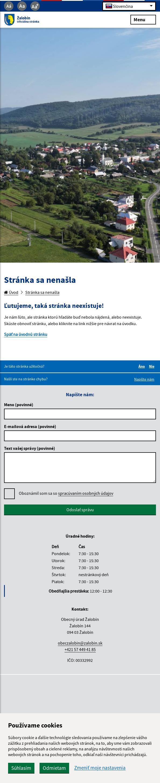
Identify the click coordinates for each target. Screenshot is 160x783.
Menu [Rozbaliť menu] (143, 19)
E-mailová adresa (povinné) (30, 426)
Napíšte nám (144, 379)
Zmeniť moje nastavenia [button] (100, 767)
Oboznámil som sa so (66, 493)
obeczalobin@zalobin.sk (80, 643)
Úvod (11, 292)
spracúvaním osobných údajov (85, 493)
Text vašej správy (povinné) (29, 448)
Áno (142, 366)
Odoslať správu (80, 509)
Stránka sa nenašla (42, 292)
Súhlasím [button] (21, 768)
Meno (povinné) (18, 404)
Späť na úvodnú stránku (25, 334)
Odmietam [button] (54, 768)
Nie (152, 366)
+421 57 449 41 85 (80, 649)
